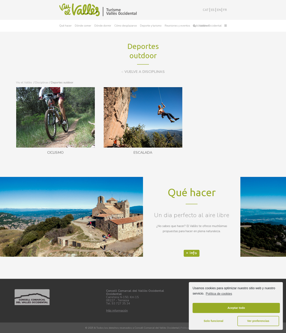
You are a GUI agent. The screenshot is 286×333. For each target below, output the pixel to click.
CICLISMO (55, 152)
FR (225, 10)
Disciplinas (42, 82)
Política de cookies (219, 293)
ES (212, 10)
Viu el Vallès (24, 82)
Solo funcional (213, 321)
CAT (206, 10)
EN (219, 10)
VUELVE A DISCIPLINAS (143, 71)
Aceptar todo (236, 307)
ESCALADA (143, 152)
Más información (117, 311)
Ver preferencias (258, 321)
